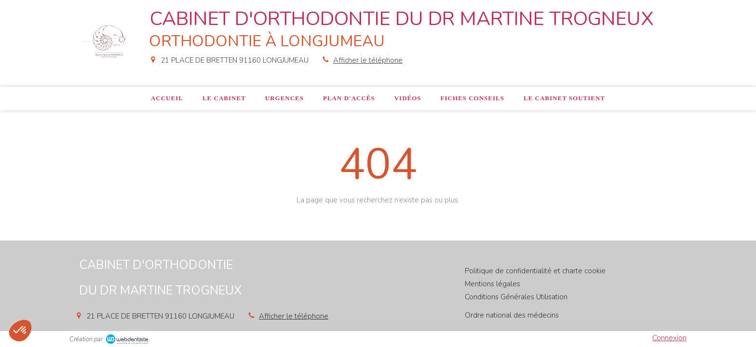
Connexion (669, 338)
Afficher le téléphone (368, 60)
